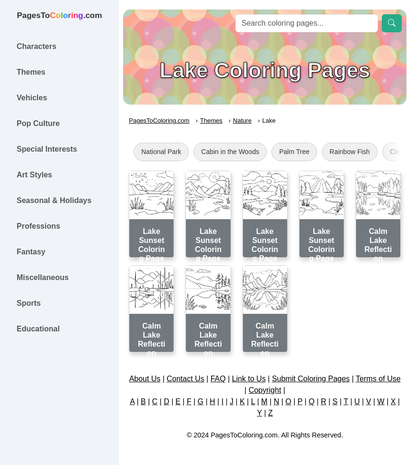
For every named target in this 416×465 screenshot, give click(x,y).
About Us (155, 377)
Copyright (275, 388)
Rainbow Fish (355, 151)
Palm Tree (299, 151)
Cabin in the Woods (235, 151)
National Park (166, 151)
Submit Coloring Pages (321, 377)
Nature (247, 120)
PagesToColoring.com (164, 120)
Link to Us (259, 377)
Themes (216, 120)
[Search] (306, 23)
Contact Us (195, 377)
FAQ (228, 377)
